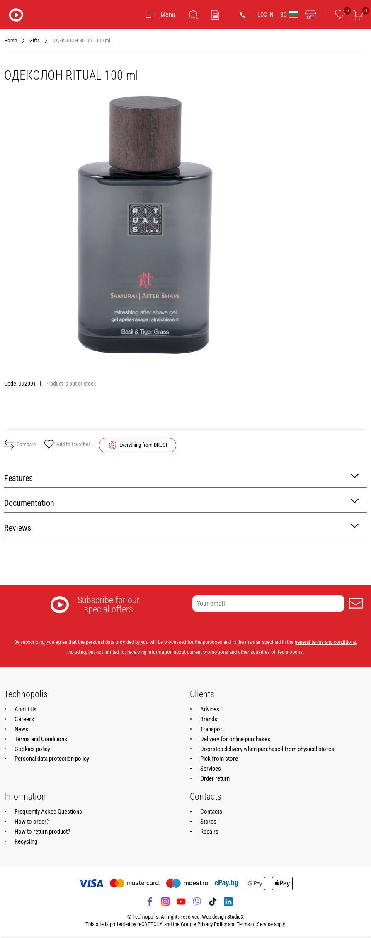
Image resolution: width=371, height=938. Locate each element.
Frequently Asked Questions (48, 811)
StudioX (235, 917)
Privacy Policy (212, 924)
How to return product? (42, 831)
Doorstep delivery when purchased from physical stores (267, 749)
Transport (212, 729)
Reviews (181, 527)
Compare (20, 445)
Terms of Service (255, 924)
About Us (25, 709)
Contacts (211, 811)
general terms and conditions (325, 642)
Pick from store (219, 758)
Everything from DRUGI (143, 445)
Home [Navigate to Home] (10, 40)
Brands (208, 719)
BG (289, 14)
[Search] (194, 15)
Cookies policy (32, 749)
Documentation (181, 502)
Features (181, 477)
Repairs (209, 831)
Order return (215, 778)
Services (210, 768)
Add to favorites (67, 445)
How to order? (32, 821)
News (21, 729)
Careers (24, 719)
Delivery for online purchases (235, 739)
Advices (209, 709)
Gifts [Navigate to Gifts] (34, 40)
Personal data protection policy (52, 758)
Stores (208, 821)
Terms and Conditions (41, 739)
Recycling (26, 841)
